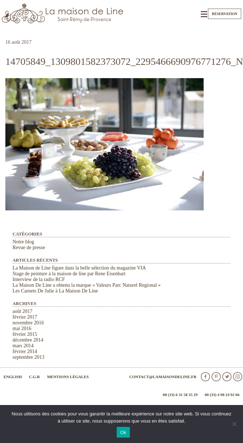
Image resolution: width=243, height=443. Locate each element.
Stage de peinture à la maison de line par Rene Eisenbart (69, 273)
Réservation (224, 14)
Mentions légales (68, 377)
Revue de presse (29, 247)
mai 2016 (22, 328)
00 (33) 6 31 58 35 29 (180, 394)
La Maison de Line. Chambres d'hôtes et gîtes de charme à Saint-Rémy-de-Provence (62, 13)
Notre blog (23, 241)
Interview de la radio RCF (39, 279)
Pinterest (216, 377)
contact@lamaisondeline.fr (162, 377)
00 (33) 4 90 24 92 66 (222, 394)
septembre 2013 (28, 357)
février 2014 (25, 351)
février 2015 (25, 334)
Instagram (237, 377)
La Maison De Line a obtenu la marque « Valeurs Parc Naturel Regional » (87, 285)
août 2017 (23, 311)
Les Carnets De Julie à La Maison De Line (55, 291)
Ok (123, 432)
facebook (205, 377)
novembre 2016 (28, 322)
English (13, 377)
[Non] (234, 424)
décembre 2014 (28, 340)
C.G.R (34, 377)
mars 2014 (23, 345)
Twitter (227, 377)
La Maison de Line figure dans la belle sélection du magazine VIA (79, 268)
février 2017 (25, 317)
